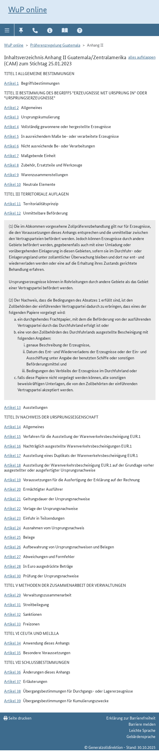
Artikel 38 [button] (12, 691)
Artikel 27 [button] (12, 556)
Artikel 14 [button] (12, 426)
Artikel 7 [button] (11, 155)
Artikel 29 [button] (12, 595)
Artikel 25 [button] (12, 537)
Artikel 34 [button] (12, 643)
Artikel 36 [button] (12, 672)
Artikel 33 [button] (12, 624)
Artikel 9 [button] (11, 174)
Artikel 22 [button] (12, 508)
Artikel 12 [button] (12, 213)
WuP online (27, 9)
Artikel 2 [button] (11, 107)
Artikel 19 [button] (12, 479)
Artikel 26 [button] (12, 547)
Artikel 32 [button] (12, 614)
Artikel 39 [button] (12, 700)
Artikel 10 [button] (12, 184)
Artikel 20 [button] (12, 489)
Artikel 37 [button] (12, 681)
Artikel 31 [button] (12, 604)
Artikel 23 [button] (12, 518)
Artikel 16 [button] (12, 446)
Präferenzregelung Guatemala (55, 45)
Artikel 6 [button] (11, 146)
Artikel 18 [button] (12, 465)
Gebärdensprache (140, 736)
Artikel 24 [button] (12, 527)
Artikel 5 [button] (11, 136)
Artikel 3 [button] (11, 117)
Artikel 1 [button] (11, 83)
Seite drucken (17, 718)
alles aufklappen (141, 57)
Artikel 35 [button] (12, 652)
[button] (7, 30)
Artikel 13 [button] (12, 407)
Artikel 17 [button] (12, 455)
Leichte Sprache (142, 730)
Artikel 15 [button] (12, 436)
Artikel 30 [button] (12, 576)
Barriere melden (142, 724)
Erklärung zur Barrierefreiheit (130, 718)
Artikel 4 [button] (11, 126)
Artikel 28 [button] (12, 566)
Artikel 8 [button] (11, 165)
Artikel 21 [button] (12, 498)
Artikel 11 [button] (12, 203)
